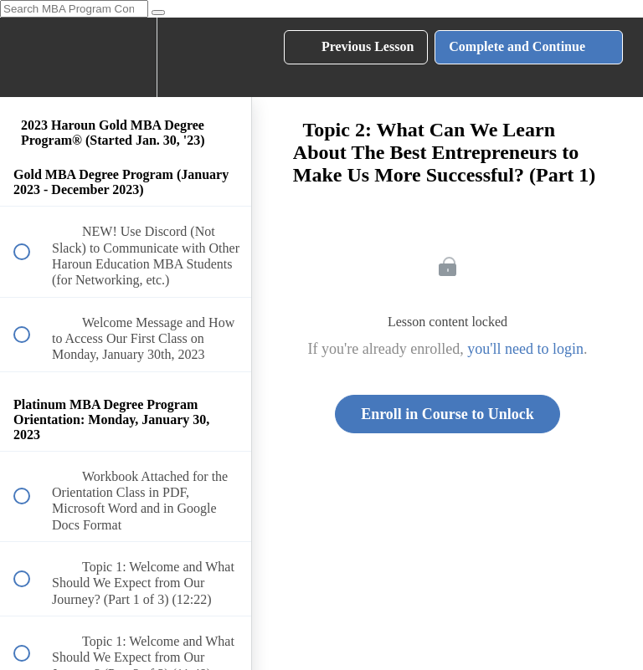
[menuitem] (126, 57)
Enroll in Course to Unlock (447, 414)
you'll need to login (525, 348)
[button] (31, 57)
